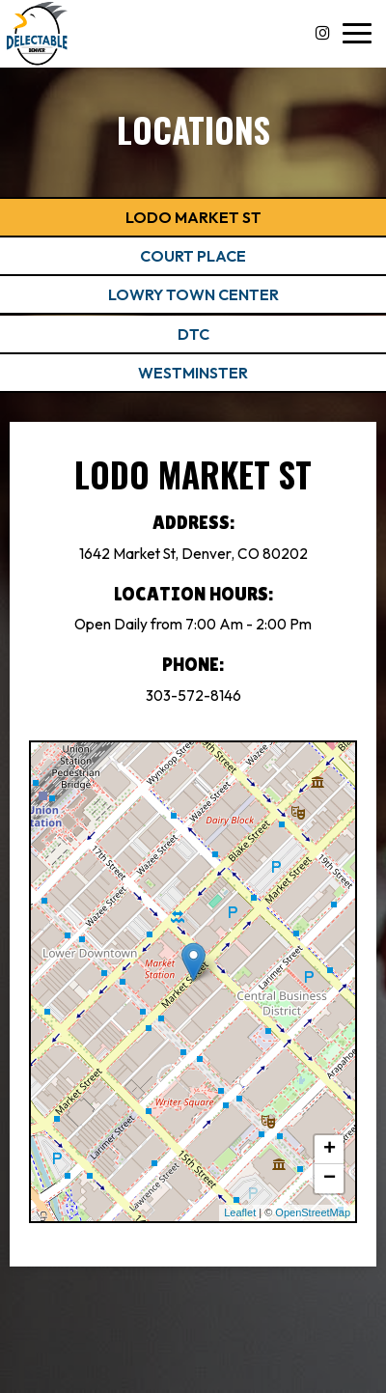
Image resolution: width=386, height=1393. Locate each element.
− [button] (329, 1178)
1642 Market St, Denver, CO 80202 (193, 553)
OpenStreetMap (312, 1212)
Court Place (193, 255)
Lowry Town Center (193, 294)
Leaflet (240, 1212)
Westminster (193, 372)
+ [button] (329, 1149)
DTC (193, 334)
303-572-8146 (193, 695)
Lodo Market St (193, 217)
